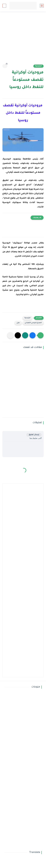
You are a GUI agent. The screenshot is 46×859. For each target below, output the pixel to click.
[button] (32, 335)
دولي (18, 323)
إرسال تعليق (34, 435)
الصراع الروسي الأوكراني (33, 323)
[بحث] (4, 6)
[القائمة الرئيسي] (42, 6)
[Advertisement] (23, 39)
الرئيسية (38, 66)
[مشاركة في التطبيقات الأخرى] (10, 335)
